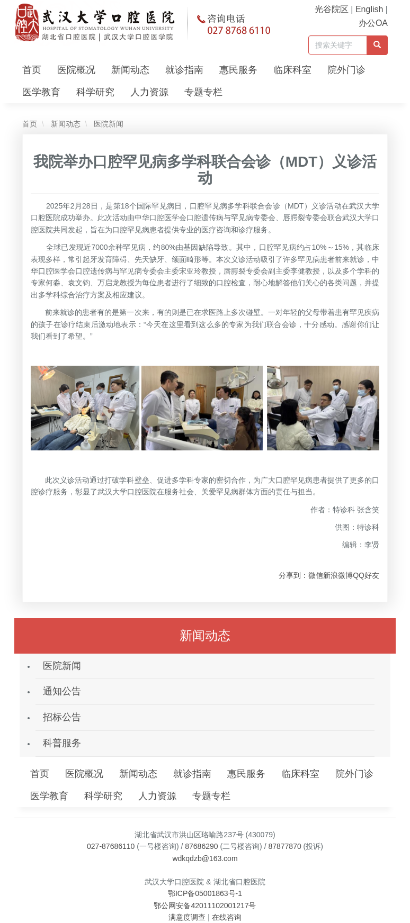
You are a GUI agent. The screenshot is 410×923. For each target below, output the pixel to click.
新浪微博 (338, 575)
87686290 (201, 846)
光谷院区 (332, 9)
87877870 (284, 846)
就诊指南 (184, 70)
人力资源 (149, 92)
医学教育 (41, 92)
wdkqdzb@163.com (204, 858)
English (369, 9)
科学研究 (95, 92)
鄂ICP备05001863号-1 (205, 893)
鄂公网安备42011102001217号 (205, 905)
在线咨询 (227, 917)
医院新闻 (107, 124)
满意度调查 (187, 917)
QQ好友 (366, 575)
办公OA (373, 23)
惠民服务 (238, 70)
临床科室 (292, 70)
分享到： (293, 575)
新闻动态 (130, 70)
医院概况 (76, 70)
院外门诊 (346, 70)
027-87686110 (111, 846)
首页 (31, 70)
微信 (315, 575)
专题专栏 (203, 92)
